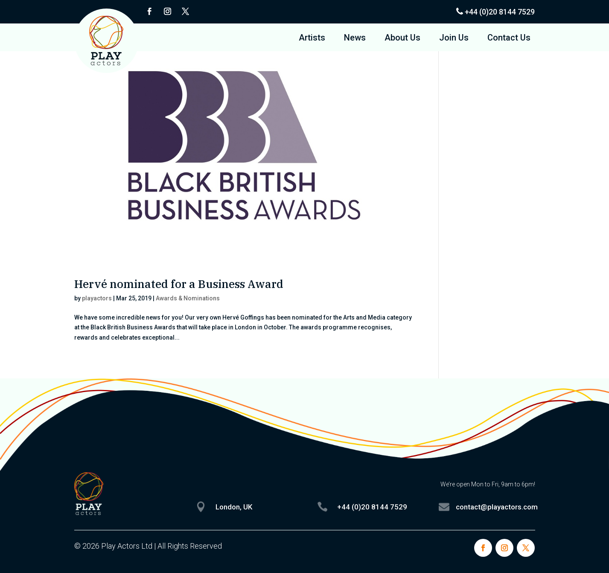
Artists (312, 39)
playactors (97, 298)
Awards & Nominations (188, 298)
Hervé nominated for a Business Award (178, 283)
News (355, 39)
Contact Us (508, 39)
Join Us (454, 39)
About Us (402, 39)
